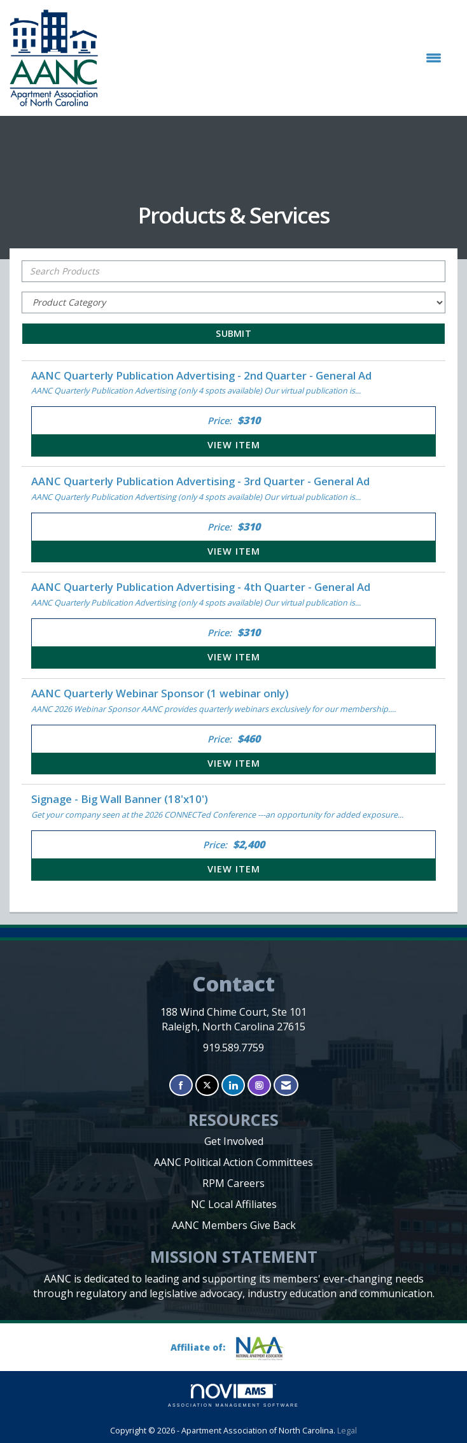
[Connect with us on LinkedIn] (233, 1085)
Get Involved (233, 1141)
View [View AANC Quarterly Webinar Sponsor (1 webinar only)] (233, 763)
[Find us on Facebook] (181, 1085)
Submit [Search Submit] (233, 333)
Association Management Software (233, 1395)
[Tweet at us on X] (207, 1085)
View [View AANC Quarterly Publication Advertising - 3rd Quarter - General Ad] (233, 551)
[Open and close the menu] (276, 58)
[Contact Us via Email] (286, 1085)
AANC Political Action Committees (233, 1162)
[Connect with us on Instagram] (259, 1085)
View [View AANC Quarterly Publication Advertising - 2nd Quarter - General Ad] (233, 445)
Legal (347, 1430)
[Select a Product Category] (233, 302)
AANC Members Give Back (234, 1225)
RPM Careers (233, 1183)
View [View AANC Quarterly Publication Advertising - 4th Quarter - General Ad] (233, 657)
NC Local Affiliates (234, 1204)
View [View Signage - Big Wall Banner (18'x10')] (233, 869)
